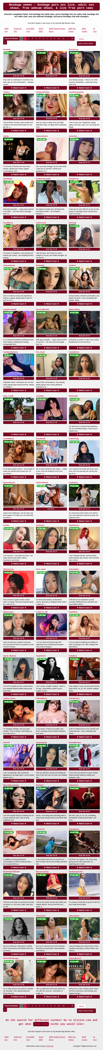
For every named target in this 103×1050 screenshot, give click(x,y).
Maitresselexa (8, 612)
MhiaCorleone (8, 569)
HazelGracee (74, 179)
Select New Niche (86, 43)
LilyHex (6, 136)
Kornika (6, 525)
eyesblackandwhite (76, 92)
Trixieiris (6, 92)
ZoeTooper (40, 525)
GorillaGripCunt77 (76, 872)
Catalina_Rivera (9, 698)
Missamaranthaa (42, 872)
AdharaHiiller (74, 569)
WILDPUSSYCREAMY (11, 872)
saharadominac (9, 265)
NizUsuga (72, 223)
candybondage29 (9, 309)
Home (81, 39)
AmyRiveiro (73, 483)
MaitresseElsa (74, 309)
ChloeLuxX (40, 829)
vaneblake (40, 396)
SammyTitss (40, 916)
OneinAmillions (42, 136)
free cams (41, 1024)
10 (59, 39)
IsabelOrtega (74, 439)
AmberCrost (73, 785)
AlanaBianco (8, 223)
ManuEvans (7, 916)
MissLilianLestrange (11, 785)
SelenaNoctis (74, 829)
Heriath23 (7, 49)
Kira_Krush (40, 352)
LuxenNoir (40, 49)
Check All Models (11, 39)
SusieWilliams (8, 439)
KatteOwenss (74, 525)
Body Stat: (18, 76)
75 (72, 39)
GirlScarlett (73, 396)
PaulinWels (73, 612)
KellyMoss (73, 656)
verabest (72, 265)
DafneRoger (7, 179)
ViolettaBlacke (41, 698)
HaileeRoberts (74, 698)
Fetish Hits (49, 1046)
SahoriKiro (73, 136)
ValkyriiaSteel (74, 916)
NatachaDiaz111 (75, 958)
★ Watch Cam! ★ (18, 88)
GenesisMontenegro (11, 958)
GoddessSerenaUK (43, 179)
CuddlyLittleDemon (10, 352)
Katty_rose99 (8, 396)
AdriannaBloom (42, 483)
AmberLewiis (41, 223)
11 (63, 39)
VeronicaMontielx (42, 309)
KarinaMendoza (75, 742)
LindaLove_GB (41, 612)
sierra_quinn (41, 569)
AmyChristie (41, 656)
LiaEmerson (7, 829)
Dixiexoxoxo (73, 49)
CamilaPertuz (74, 352)
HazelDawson (41, 958)
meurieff (6, 742)
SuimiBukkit (40, 439)
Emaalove (40, 785)
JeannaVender (41, 742)
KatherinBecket (9, 483)
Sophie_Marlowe (9, 656)
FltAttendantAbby (43, 92)
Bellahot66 (40, 265)
